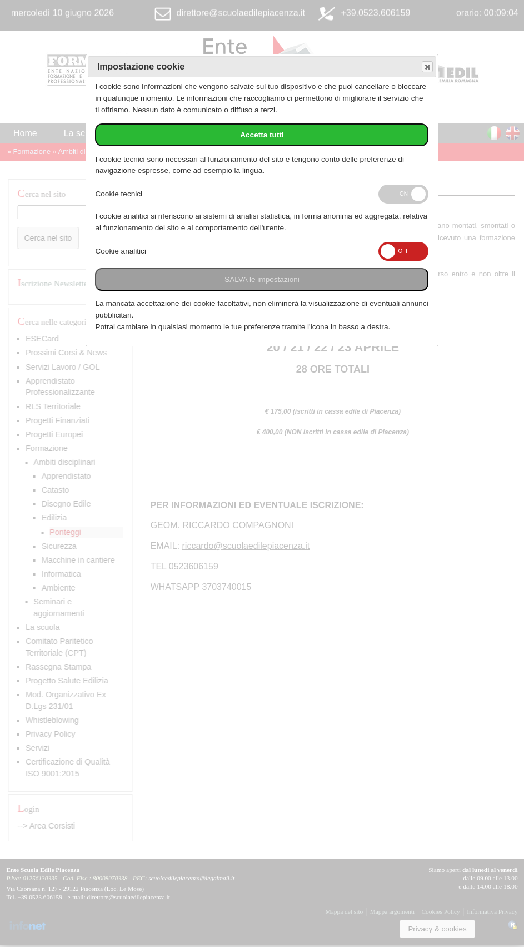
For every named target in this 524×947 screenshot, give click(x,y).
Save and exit (427, 67)
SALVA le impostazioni (262, 279)
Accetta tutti (262, 135)
